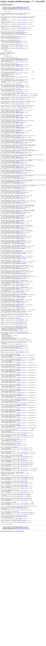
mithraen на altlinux (19, 80)
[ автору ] (28, 9)
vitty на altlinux (19, 105)
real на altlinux (24, 110)
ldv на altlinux (19, 36)
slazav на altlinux (21, 397)
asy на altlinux (19, 93)
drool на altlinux (19, 591)
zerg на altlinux (19, 228)
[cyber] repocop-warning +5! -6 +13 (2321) (20, 8)
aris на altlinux (19, 162)
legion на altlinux (19, 394)
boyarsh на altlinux (22, 18)
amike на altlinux (20, 609)
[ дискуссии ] (21, 9)
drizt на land (17, 43)
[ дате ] (17, 9)
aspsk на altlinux (19, 115)
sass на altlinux (23, 38)
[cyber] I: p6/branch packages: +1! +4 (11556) (20, 7)
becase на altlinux (18, 210)
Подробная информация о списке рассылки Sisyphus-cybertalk (12, 633)
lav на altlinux (18, 41)
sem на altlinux (19, 85)
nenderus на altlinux (19, 319)
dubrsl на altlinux (20, 100)
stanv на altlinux (19, 52)
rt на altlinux (19, 14)
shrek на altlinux (20, 33)
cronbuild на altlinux (21, 423)
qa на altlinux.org (10, 4)
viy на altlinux (18, 410)
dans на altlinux (17, 525)
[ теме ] (25, 9)
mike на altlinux (19, 68)
